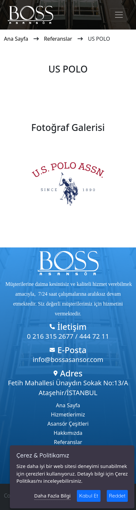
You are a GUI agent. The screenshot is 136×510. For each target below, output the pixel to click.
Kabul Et (88, 496)
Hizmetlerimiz (68, 414)
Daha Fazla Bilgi (52, 495)
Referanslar (58, 38)
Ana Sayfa (16, 38)
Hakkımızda (68, 432)
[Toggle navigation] (119, 14)
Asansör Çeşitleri (67, 423)
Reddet (117, 496)
